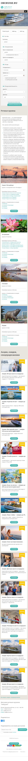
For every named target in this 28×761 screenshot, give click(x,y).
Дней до (5, 94)
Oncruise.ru (9, 3)
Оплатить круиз (14, 743)
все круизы (14, 210)
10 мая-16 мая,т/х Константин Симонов (11, 193)
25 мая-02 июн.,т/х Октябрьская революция (12, 246)
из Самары (4, 208)
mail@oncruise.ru (8, 712)
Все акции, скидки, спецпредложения (10, 697)
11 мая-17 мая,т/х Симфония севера (10, 194)
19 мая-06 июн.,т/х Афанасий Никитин (11, 242)
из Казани (4, 206)
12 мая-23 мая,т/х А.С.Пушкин (9, 197)
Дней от (5, 89)
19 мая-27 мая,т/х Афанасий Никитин (11, 243)
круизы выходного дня (10, 78)
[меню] (25, 11)
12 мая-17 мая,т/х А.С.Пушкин (9, 198)
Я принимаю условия (9, 732)
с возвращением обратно (12, 54)
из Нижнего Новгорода (7, 205)
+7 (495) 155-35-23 (8, 6)
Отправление (6, 67)
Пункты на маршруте (8, 57)
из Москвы (4, 203)
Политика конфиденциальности (10, 751)
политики (14, 732)
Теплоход (4, 39)
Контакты (23, 751)
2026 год (14, 31)
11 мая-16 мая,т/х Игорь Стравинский (11, 196)
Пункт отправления (8, 49)
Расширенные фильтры (14, 102)
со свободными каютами (11, 79)
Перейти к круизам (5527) (15, 104)
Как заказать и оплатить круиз (14, 749)
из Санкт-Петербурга (7, 296)
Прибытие (5, 73)
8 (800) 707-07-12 (7, 8)
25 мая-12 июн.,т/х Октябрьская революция (12, 245)
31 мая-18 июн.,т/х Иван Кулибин (10, 248)
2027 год (22, 31)
